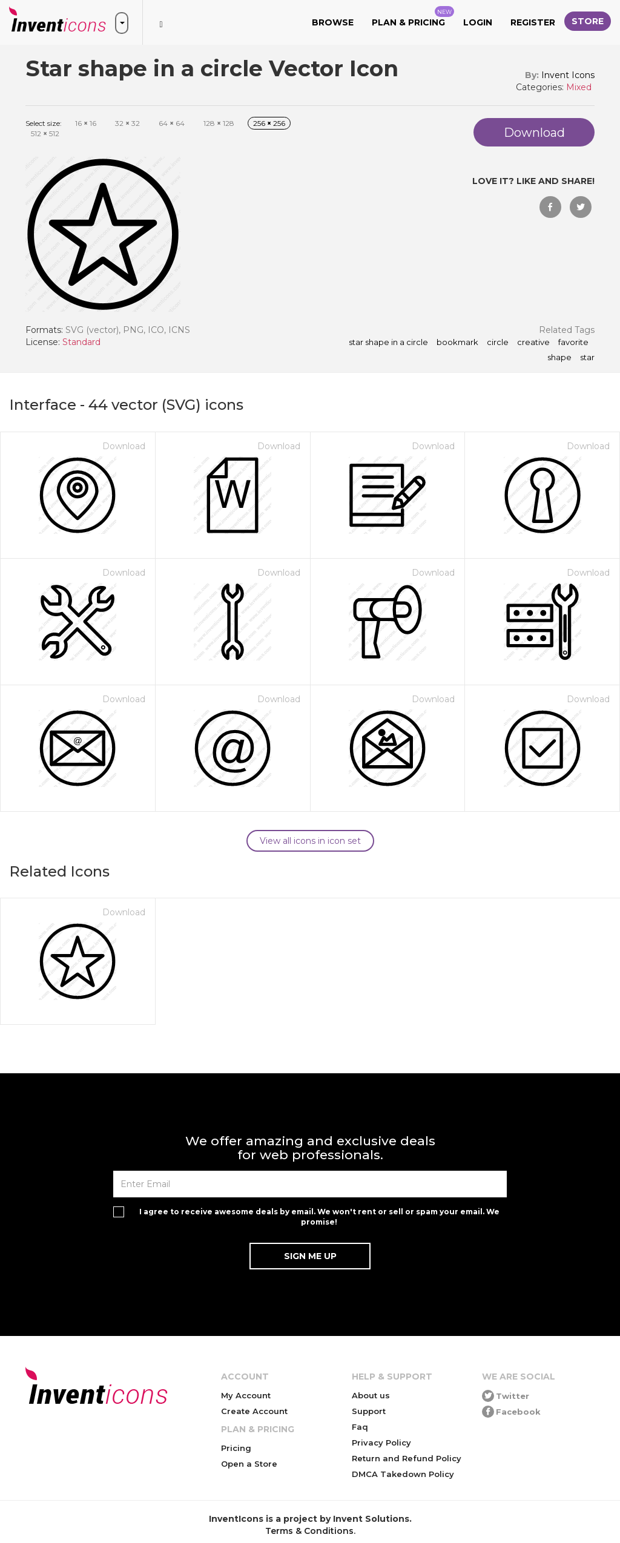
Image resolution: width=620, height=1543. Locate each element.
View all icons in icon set (310, 840)
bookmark (457, 342)
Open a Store (249, 1464)
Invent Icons (568, 75)
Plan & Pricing (413, 17)
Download (123, 446)
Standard (81, 342)
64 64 (172, 123)
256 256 (269, 123)
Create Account (254, 1411)
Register (532, 22)
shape (559, 358)
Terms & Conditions (309, 1530)
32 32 (127, 123)
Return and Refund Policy (406, 1458)
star (587, 358)
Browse (333, 22)
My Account (246, 1395)
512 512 (45, 133)
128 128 (218, 123)
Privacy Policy (381, 1442)
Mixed (579, 87)
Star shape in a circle (388, 342)
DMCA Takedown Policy (403, 1474)
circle (498, 342)
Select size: (43, 123)
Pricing (236, 1448)
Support (369, 1411)
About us (371, 1395)
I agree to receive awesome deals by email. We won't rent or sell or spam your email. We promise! (319, 1216)
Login (477, 22)
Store (588, 21)
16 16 (85, 123)
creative (533, 342)
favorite (573, 342)
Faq (360, 1427)
